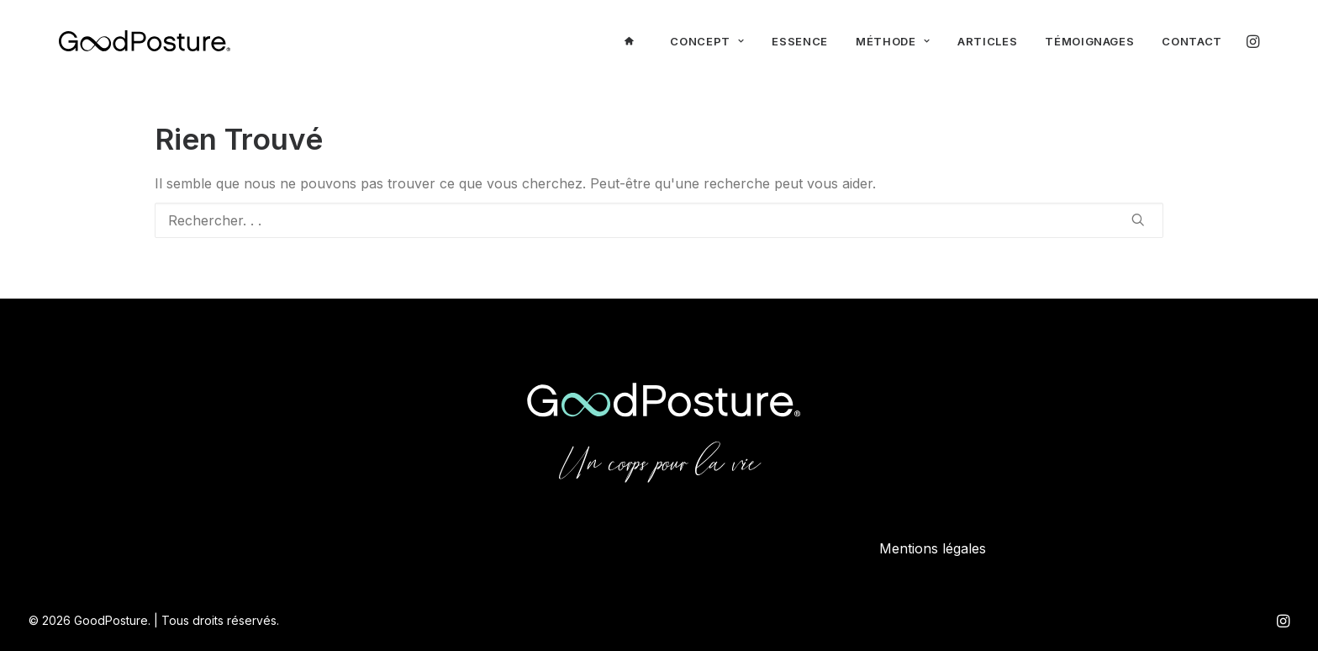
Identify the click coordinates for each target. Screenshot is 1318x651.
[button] (1251, 41)
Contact (1192, 41)
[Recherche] (659, 220)
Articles (987, 41)
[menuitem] (633, 41)
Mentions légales (932, 548)
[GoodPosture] (144, 40)
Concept (707, 41)
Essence (800, 41)
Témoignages (1089, 41)
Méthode (893, 41)
